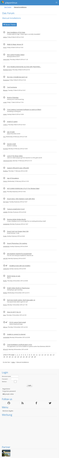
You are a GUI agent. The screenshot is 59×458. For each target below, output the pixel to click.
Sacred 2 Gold (11, 144)
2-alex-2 (5, 124)
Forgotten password (9, 391)
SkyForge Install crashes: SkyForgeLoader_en (21, 300)
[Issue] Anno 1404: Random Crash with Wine (21, 199)
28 (32, 357)
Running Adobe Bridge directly (16, 219)
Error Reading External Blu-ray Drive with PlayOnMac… (24, 67)
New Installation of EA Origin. (16, 32)
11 (36, 355)
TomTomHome (12, 87)
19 (7, 357)
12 (39, 355)
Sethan (5, 37)
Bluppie (5, 90)
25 (24, 357)
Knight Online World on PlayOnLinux (18, 288)
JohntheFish (6, 224)
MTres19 (5, 349)
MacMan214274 (7, 70)
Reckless (5, 171)
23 (18, 357)
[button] (56, 2)
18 (4, 357)
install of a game (12, 121)
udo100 (5, 258)
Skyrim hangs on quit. (13, 276)
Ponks (4, 236)
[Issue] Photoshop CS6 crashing (17, 243)
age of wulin (11, 132)
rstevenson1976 (7, 161)
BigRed (5, 293)
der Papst (5, 202)
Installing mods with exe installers (19, 266)
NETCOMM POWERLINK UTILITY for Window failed (23, 188)
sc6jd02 (5, 212)
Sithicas (5, 327)
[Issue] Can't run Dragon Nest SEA (17, 231)
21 (12, 357)
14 (45, 355)
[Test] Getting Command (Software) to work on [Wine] (24, 109)
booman (5, 149)
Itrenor (5, 305)
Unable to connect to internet (16, 334)
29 (35, 357)
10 (34, 355)
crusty (4, 102)
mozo (4, 47)
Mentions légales (7, 411)
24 (21, 357)
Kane (4, 315)
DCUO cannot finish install (17, 322)
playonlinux (9, 2)
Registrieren (6, 389)
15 (48, 355)
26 (26, 357)
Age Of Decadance (13, 178)
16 (50, 355)
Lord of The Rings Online (15, 156)
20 (10, 357)
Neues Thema (10, 25)
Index (13, 362)
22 (15, 357)
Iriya (4, 137)
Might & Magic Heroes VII (15, 44)
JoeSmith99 (6, 337)
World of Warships (13, 97)
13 (42, 355)
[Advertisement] (29, 431)
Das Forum (7, 7)
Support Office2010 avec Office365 (18, 168)
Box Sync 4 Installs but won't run (17, 77)
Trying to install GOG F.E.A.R (16, 209)
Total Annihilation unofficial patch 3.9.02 (19, 345)
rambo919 (6, 269)
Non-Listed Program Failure (15, 55)
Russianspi (6, 80)
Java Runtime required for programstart (19, 254)
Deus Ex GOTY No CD (14, 312)
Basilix (5, 281)
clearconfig (6, 59)
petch (4, 191)
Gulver (5, 114)
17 (53, 355)
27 (29, 357)
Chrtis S (5, 181)
